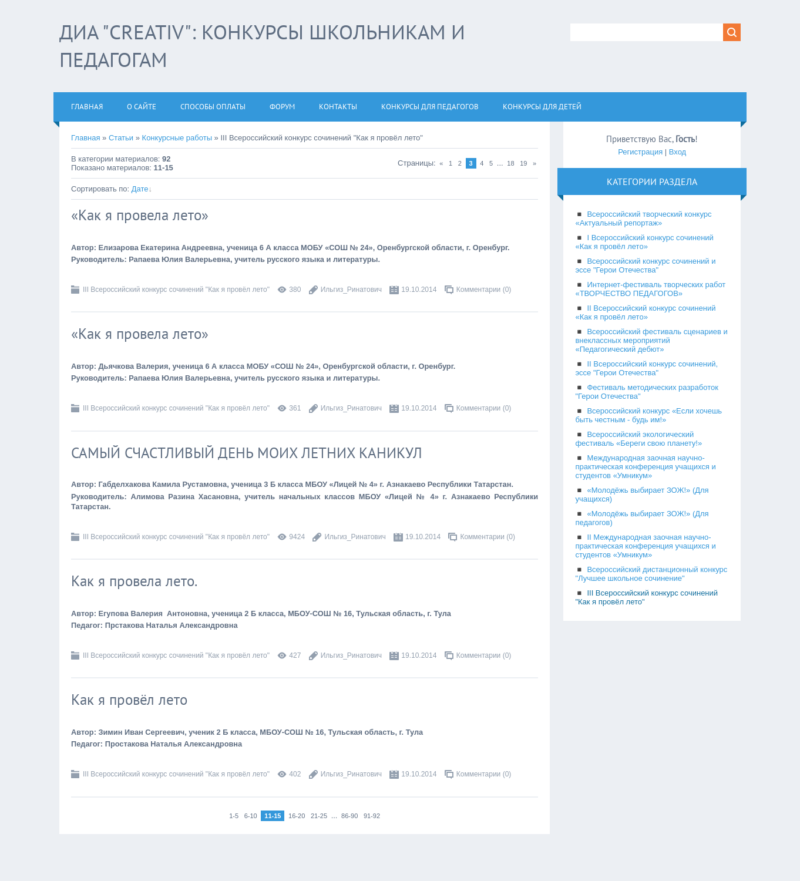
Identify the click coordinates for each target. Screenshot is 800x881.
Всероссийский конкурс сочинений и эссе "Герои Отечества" (645, 265)
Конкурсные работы (177, 137)
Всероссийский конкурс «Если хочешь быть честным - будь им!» (648, 415)
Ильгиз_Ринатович (351, 289)
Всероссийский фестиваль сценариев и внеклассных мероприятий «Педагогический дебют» (651, 340)
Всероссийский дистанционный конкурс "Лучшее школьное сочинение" (651, 574)
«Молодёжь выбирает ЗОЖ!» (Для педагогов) (641, 518)
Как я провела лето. (134, 580)
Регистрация (640, 151)
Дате (140, 188)
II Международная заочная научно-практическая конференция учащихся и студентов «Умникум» (645, 546)
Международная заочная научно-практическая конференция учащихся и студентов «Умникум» (645, 466)
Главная (85, 137)
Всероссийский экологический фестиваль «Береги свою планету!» (638, 439)
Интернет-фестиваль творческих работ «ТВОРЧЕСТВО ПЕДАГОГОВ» (650, 289)
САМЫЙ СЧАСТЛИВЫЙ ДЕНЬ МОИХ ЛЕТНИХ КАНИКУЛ (246, 452)
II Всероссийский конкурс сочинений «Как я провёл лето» (645, 312)
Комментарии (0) (484, 289)
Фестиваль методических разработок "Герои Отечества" (646, 392)
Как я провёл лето (129, 699)
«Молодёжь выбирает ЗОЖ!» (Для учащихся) (641, 494)
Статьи (121, 137)
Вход (677, 151)
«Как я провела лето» (140, 215)
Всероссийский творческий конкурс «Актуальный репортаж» (643, 218)
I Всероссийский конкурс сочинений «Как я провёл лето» (644, 242)
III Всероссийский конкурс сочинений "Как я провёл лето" (176, 289)
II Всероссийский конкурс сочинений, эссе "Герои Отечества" (646, 368)
